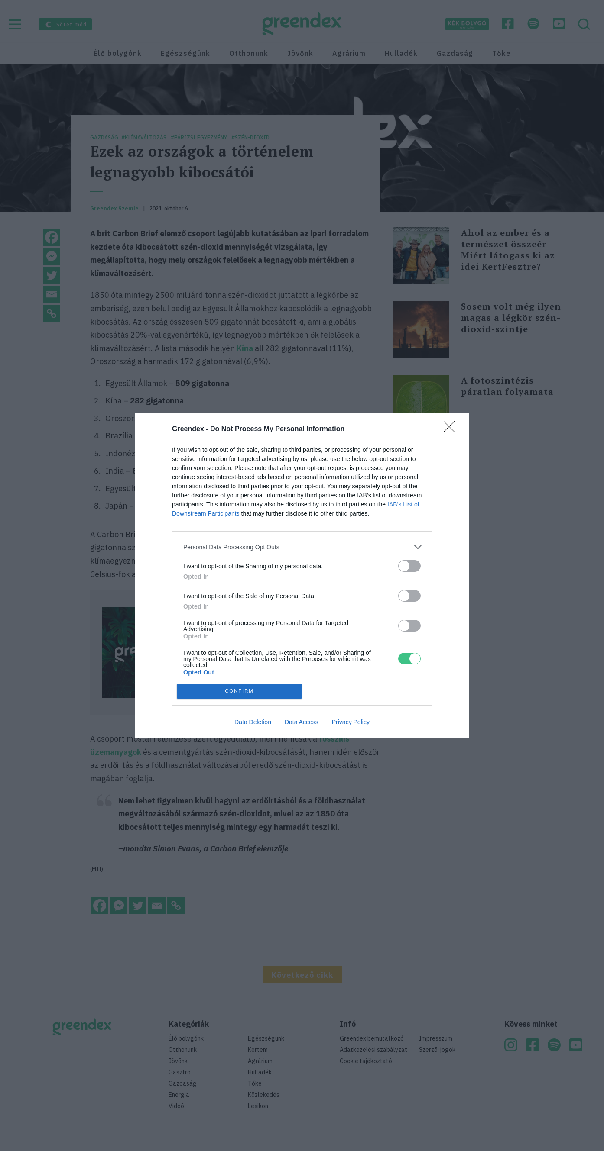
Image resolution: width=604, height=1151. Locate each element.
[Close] (452, 429)
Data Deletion (252, 722)
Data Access (301, 722)
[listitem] (302, 546)
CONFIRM (239, 691)
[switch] (409, 566)
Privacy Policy (351, 722)
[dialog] (302, 575)
